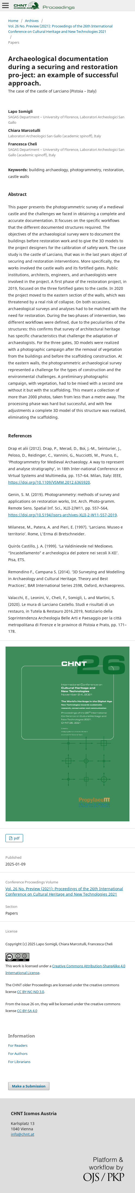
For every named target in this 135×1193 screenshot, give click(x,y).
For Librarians (19, 1061)
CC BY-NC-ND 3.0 (30, 991)
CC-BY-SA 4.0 (27, 1010)
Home (13, 20)
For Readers (17, 1045)
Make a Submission (29, 1086)
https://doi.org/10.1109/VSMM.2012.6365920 (49, 482)
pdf (16, 838)
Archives (32, 20)
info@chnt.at (22, 1134)
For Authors (17, 1053)
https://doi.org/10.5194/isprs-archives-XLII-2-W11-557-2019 (62, 514)
